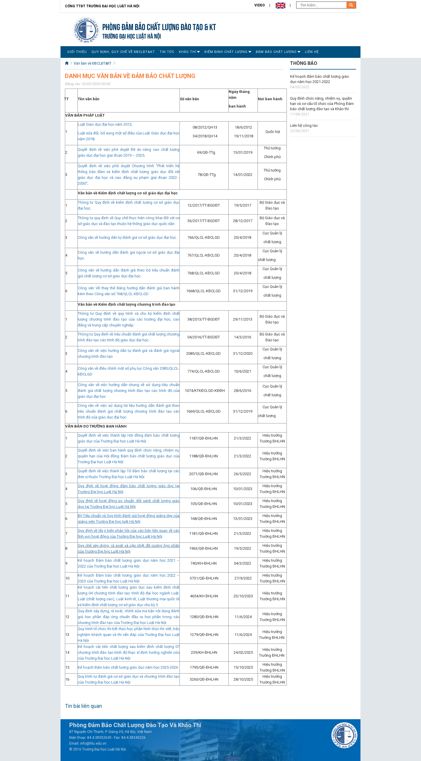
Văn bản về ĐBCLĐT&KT (92, 63)
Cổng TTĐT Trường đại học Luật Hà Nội (102, 6)
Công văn (86, 237)
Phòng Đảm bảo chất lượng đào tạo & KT (159, 26)
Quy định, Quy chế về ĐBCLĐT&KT (123, 52)
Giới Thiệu (77, 52)
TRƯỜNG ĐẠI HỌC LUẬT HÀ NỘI (131, 35)
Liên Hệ (312, 52)
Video (259, 5)
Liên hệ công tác (304, 125)
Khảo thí (187, 52)
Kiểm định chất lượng (226, 52)
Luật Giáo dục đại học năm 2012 (105, 124)
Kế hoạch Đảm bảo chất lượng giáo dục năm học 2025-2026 (128, 667)
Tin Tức (167, 52)
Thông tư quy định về (96, 218)
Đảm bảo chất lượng (276, 52)
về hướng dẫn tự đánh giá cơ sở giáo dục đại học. (135, 237)
